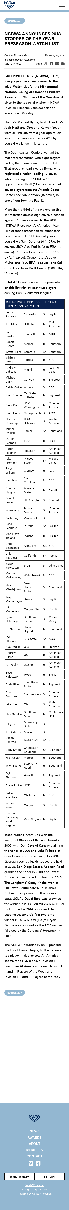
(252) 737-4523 (13, 63)
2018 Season (14, 21)
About (34, 1143)
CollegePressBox (41, 1193)
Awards (34, 1137)
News (34, 1131)
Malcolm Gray (22, 55)
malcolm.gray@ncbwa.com (19, 59)
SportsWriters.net (34, 1185)
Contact (34, 1156)
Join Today (19, 1176)
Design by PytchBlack (34, 1189)
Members (34, 1149)
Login (49, 1176)
